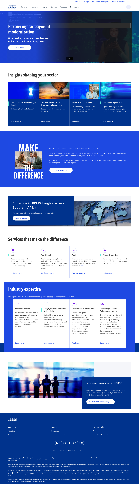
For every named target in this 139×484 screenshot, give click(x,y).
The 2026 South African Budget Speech (23, 103)
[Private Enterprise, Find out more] (109, 273)
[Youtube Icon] (82, 443)
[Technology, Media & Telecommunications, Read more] (105, 343)
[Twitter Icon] (75, 443)
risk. (82, 266)
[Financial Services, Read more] (20, 343)
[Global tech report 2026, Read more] (108, 121)
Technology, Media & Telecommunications (109, 310)
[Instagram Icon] (63, 443)
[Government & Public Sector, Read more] (77, 343)
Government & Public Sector (83, 309)
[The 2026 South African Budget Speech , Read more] (16, 121)
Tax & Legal (46, 255)
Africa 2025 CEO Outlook (82, 102)
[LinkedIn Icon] (69, 443)
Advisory (75, 255)
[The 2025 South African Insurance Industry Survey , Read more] (46, 121)
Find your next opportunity (98, 402)
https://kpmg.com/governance (62, 466)
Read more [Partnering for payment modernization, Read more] (20, 48)
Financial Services (22, 309)
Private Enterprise (110, 255)
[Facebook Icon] (57, 443)
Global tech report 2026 (112, 102)
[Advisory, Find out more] (78, 273)
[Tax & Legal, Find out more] (48, 273)
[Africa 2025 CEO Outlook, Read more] (77, 121)
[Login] (86, 2)
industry (50, 297)
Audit (13, 255)
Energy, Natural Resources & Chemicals (55, 310)
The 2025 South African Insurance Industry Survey (52, 103)
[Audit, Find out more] (17, 273)
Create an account (21, 218)
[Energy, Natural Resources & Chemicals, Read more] (49, 343)
